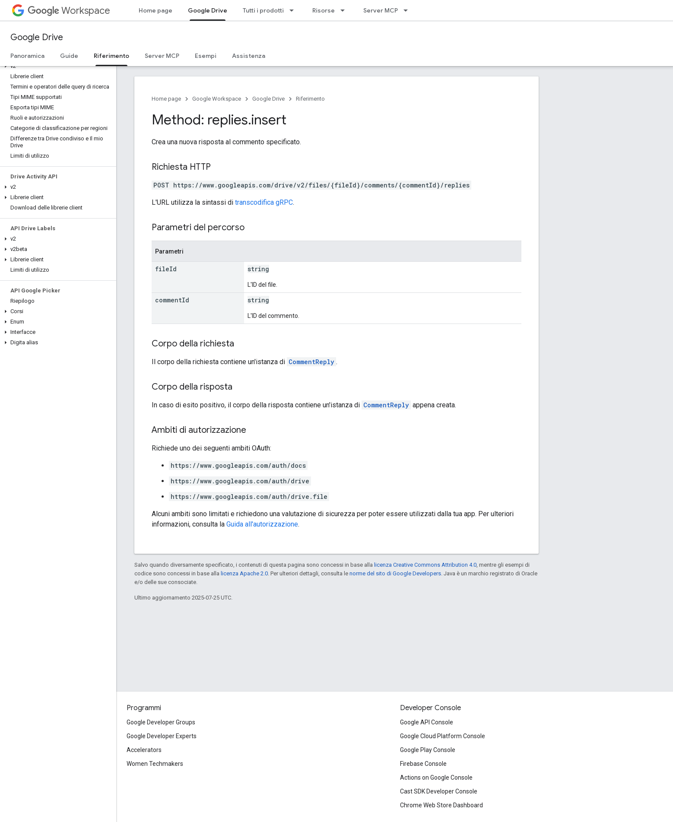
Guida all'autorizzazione (262, 524)
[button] (56, 66)
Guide (69, 56)
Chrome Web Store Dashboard (441, 805)
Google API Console (426, 722)
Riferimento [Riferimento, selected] (111, 56)
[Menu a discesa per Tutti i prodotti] (294, 10)
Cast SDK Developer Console (438, 791)
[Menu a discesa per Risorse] (345, 10)
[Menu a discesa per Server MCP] (408, 10)
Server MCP (380, 10)
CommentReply (311, 362)
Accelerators (144, 749)
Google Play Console (427, 749)
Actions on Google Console (436, 777)
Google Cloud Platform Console (442, 736)
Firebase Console (423, 763)
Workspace (69, 10)
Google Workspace (216, 98)
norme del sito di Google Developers (395, 573)
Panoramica (27, 56)
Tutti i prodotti (263, 10)
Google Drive (36, 37)
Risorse (323, 10)
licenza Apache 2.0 (244, 573)
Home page (155, 10)
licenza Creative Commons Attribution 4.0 (425, 565)
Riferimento (310, 98)
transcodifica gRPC (264, 202)
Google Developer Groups (161, 722)
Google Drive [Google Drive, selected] (207, 10)
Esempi (205, 56)
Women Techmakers (155, 763)
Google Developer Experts (162, 736)
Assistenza (248, 56)
